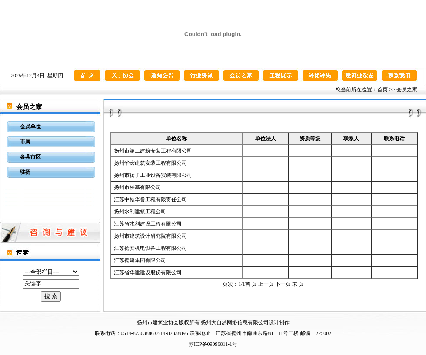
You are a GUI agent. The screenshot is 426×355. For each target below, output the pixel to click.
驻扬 (25, 172)
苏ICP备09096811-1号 (213, 344)
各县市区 (30, 157)
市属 (25, 142)
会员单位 (30, 126)
